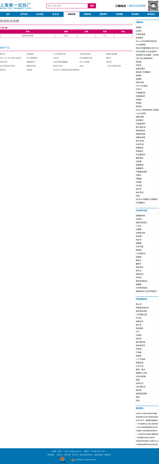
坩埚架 (139, 103)
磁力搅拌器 (140, 342)
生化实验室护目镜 (7, 66)
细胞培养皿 (140, 137)
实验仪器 (71, 14)
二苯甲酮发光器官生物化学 (145, 437)
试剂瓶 (139, 182)
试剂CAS (60, 455)
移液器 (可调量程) (143, 72)
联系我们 (151, 14)
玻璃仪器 (139, 363)
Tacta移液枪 (140, 45)
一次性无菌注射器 (113, 66)
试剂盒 (139, 65)
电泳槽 (139, 236)
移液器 (139, 250)
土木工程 (139, 366)
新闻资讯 (103, 14)
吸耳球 (3, 70)
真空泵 (139, 339)
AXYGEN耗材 (141, 86)
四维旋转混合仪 (142, 308)
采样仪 (139, 278)
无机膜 (139, 161)
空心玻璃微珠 (32, 58)
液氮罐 (139, 243)
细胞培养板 (31, 66)
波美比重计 (140, 69)
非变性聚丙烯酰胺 (60, 62)
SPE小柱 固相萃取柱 (144, 58)
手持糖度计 (140, 203)
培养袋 (139, 219)
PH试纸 (139, 186)
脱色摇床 (139, 328)
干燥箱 (139, 352)
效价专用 (139, 192)
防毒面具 (139, 148)
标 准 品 (55, 14)
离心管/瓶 (140, 141)
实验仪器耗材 (98, 455)
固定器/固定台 (142, 281)
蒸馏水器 (139, 321)
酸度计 (139, 264)
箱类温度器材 (141, 394)
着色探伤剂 (140, 131)
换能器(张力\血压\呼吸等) (146, 291)
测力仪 (139, 271)
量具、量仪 (140, 370)
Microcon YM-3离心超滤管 (10, 58)
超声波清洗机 (141, 311)
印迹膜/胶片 (141, 124)
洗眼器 (139, 257)
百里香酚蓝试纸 (86, 58)
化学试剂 (24, 14)
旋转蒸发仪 (140, 345)
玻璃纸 (139, 27)
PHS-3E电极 (84, 62)
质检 (138, 380)
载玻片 (109, 58)
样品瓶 (139, 62)
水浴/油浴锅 (141, 376)
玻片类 (139, 189)
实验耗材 (87, 14)
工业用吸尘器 (141, 315)
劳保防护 (139, 151)
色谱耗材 (139, 120)
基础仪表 (139, 274)
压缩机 (139, 335)
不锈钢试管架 (141, 172)
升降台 (139, 175)
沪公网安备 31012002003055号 (83, 460)
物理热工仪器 (141, 373)
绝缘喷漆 (139, 165)
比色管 (56, 58)
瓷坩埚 (139, 106)
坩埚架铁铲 (140, 96)
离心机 (139, 325)
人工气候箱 (140, 359)
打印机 (139, 318)
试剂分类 (67, 455)
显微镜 (139, 284)
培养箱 (139, 349)
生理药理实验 (141, 288)
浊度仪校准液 (85, 54)
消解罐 (139, 179)
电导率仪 (139, 267)
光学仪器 (139, 247)
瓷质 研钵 (140, 82)
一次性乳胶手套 (59, 54)
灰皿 (81, 66)
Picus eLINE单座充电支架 (146, 41)
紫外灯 (3, 54)
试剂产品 (75, 455)
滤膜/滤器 (140, 117)
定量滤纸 (30, 54)
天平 (138, 332)
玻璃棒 (139, 79)
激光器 (139, 390)
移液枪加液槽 (111, 54)
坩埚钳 (139, 100)
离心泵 (139, 304)
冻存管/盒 (140, 144)
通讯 (138, 397)
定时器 (109, 62)
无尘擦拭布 (140, 155)
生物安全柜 (140, 233)
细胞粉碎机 (140, 216)
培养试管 (3, 62)
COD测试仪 (140, 253)
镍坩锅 (29, 70)
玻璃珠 (139, 76)
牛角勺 (139, 89)
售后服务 (135, 14)
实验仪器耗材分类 (86, 455)
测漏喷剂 (139, 168)
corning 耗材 (141, 113)
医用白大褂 (57, 66)
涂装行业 (139, 383)
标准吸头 (139, 38)
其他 (138, 196)
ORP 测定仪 (140, 387)
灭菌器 (139, 229)
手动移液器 (140, 34)
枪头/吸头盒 (141, 127)
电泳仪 (139, 240)
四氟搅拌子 (31, 62)
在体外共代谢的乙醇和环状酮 (146, 413)
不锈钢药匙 (140, 93)
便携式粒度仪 (141, 223)
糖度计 (139, 260)
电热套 (139, 356)
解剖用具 (139, 158)
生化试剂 (39, 14)
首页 (8, 14)
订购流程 (119, 14)
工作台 (139, 226)
